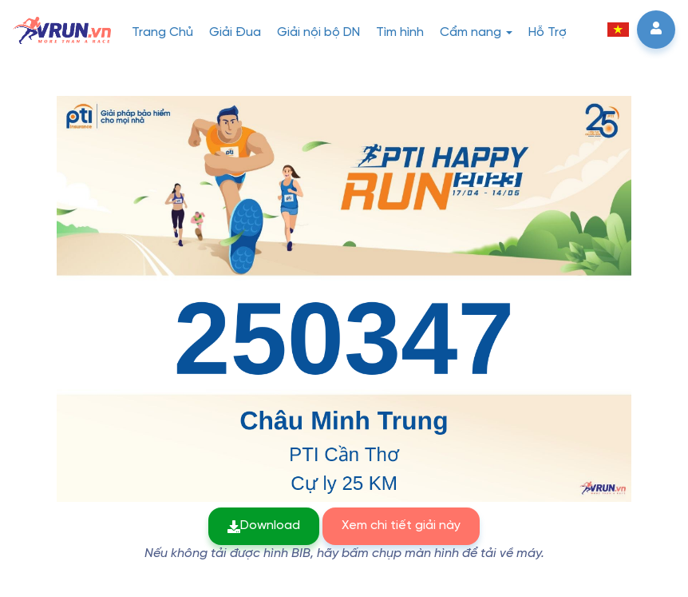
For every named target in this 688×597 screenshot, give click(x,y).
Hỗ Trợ (547, 32)
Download (263, 525)
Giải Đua (235, 32)
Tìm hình (400, 32)
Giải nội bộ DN (318, 32)
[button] (618, 29)
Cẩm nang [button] (476, 32)
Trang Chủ (162, 32)
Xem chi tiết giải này (401, 525)
